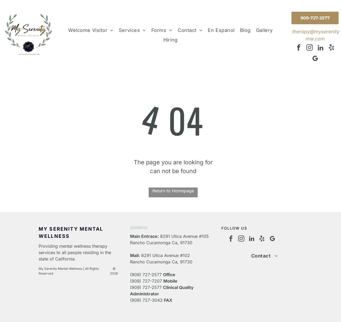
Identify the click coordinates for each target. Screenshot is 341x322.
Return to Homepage (173, 190)
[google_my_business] (315, 59)
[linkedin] (320, 48)
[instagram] (309, 48)
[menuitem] (91, 30)
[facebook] (298, 48)
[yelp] (331, 48)
